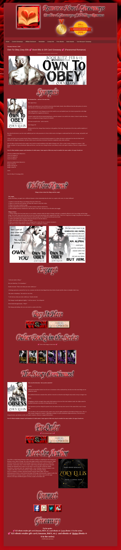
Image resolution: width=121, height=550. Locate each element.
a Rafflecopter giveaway (47, 539)
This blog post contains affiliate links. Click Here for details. (47, 53)
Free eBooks (60, 41)
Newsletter (42, 41)
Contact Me (50, 41)
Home (7, 41)
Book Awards (70, 41)
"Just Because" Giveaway (84, 41)
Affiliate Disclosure (30, 41)
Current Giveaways (17, 41)
